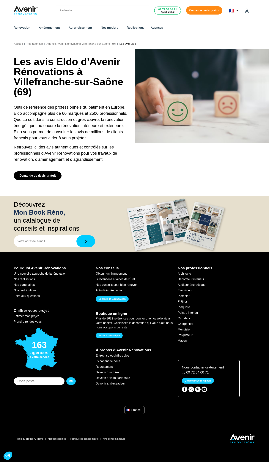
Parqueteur (185, 335)
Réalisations (135, 27)
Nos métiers (111, 27)
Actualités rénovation (109, 290)
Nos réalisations (24, 279)
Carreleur (184, 318)
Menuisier (184, 329)
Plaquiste (184, 307)
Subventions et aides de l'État (115, 279)
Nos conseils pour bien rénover (116, 284)
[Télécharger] (85, 241)
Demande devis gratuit (204, 10)
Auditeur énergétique (191, 284)
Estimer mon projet (26, 316)
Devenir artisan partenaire (113, 377)
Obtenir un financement (111, 273)
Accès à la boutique (109, 335)
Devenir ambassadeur (110, 383)
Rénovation (23, 27)
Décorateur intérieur (191, 279)
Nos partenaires (24, 284)
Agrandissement (82, 27)
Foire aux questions (27, 296)
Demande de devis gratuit (38, 175)
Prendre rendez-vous (28, 321)
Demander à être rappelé (198, 380)
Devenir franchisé (107, 372)
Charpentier (185, 323)
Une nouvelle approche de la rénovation (40, 273)
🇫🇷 (233, 10)
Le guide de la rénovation (112, 299)
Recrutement (104, 366)
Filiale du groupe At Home (30, 438)
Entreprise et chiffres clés (112, 355)
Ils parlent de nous (108, 361)
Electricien (184, 290)
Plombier (183, 296)
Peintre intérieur (188, 312)
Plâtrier (182, 301)
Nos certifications (25, 290)
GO (71, 381)
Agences (157, 27)
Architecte (184, 273)
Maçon (182, 340)
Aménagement (51, 27)
